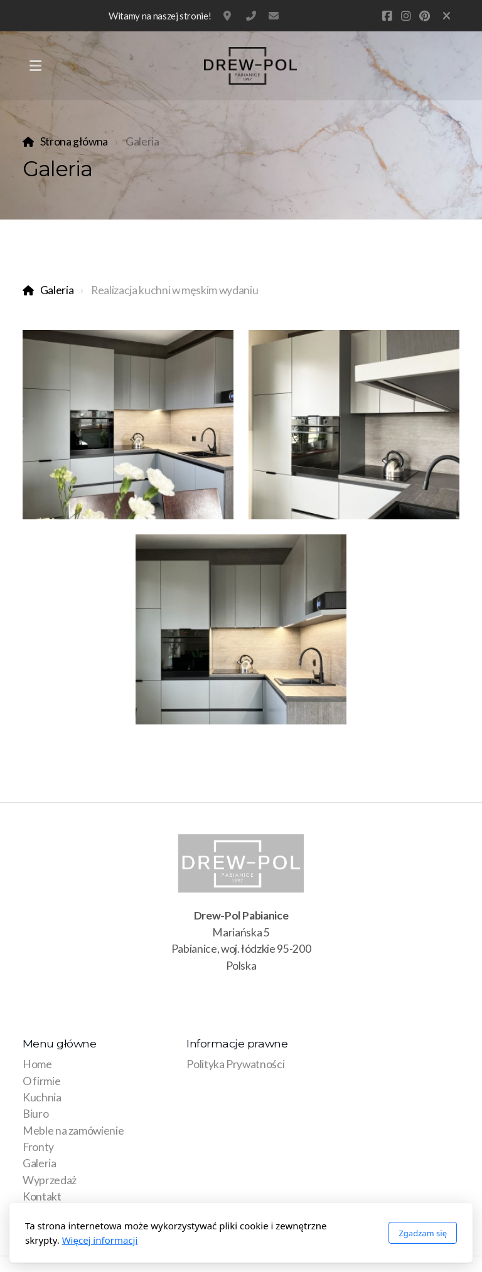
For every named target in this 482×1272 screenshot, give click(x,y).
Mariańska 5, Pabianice (228, 15)
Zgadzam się (423, 1233)
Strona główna (74, 141)
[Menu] (35, 66)
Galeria (57, 290)
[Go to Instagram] (405, 15)
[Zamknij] (446, 15)
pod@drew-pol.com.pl (274, 15)
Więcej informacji (100, 1240)
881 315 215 (251, 15)
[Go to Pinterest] (424, 15)
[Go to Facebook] (386, 15)
